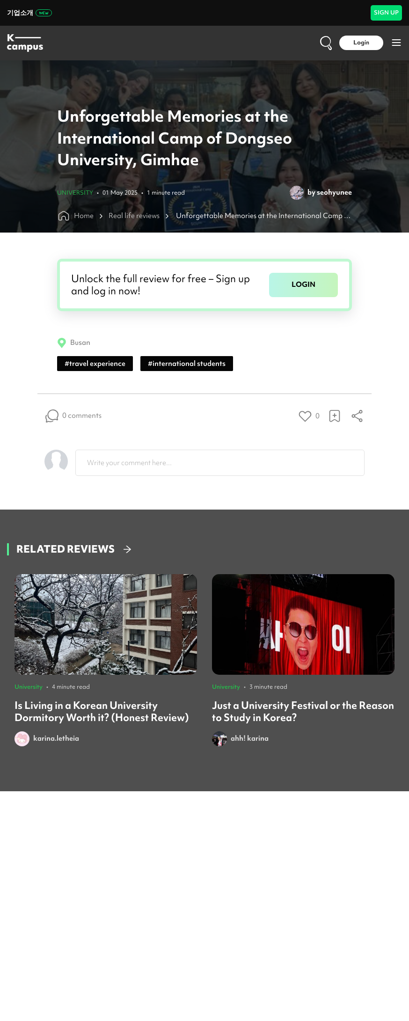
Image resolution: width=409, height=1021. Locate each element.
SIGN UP (386, 12)
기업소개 (29, 12)
